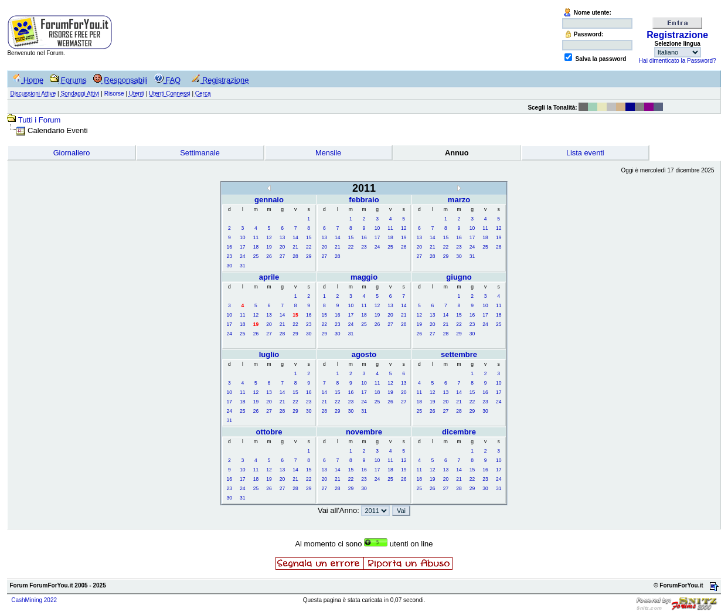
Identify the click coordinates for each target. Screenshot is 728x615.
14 (295, 237)
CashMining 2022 (34, 600)
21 (295, 247)
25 (255, 256)
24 (242, 256)
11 (255, 237)
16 (229, 247)
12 (268, 237)
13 (282, 237)
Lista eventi (585, 152)
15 (308, 237)
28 (295, 256)
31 (242, 266)
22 (308, 247)
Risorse (114, 93)
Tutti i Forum (39, 119)
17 (242, 247)
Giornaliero (71, 152)
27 (282, 256)
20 (282, 247)
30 (229, 266)
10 (242, 237)
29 (308, 256)
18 (255, 247)
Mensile (328, 152)
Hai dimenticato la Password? (677, 60)
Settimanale (200, 152)
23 (229, 256)
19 (268, 247)
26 (268, 256)
